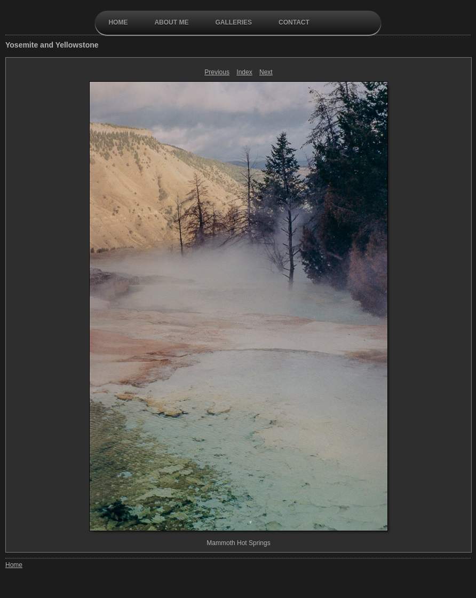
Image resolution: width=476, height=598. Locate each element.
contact (294, 22)
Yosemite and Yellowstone (52, 45)
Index (244, 72)
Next (266, 72)
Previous (216, 72)
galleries (233, 22)
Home (118, 22)
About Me (171, 22)
